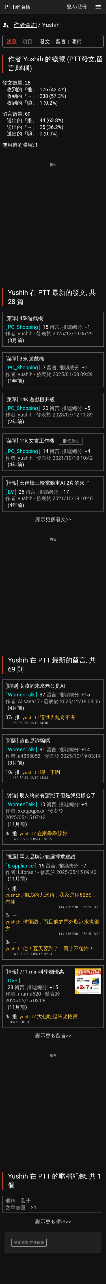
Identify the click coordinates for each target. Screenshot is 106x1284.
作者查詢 (25, 24)
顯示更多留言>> (53, 1036)
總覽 (12, 41)
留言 (61, 41)
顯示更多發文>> (53, 519)
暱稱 (77, 41)
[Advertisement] (53, 222)
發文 (45, 41)
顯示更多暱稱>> (53, 1222)
